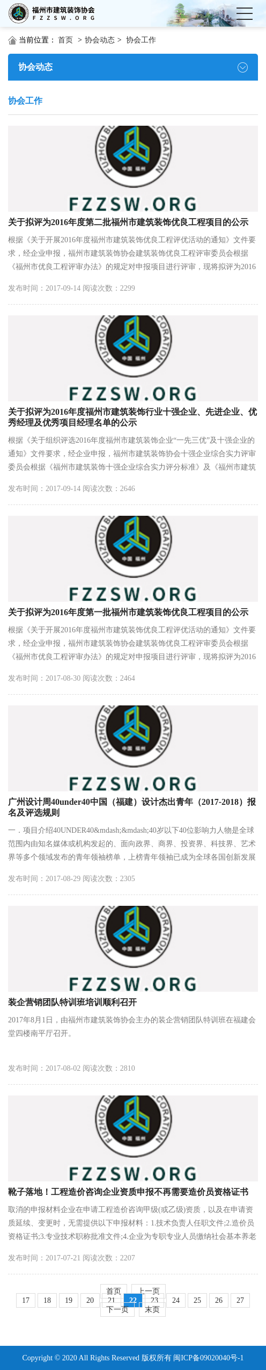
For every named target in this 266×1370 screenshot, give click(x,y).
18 (47, 1300)
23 (154, 1300)
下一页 (117, 1310)
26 (219, 1300)
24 (176, 1300)
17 (25, 1300)
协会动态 (100, 40)
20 (90, 1300)
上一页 (148, 1291)
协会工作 (141, 40)
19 (68, 1300)
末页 (152, 1310)
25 (197, 1300)
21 (111, 1300)
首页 (65, 40)
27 (240, 1300)
